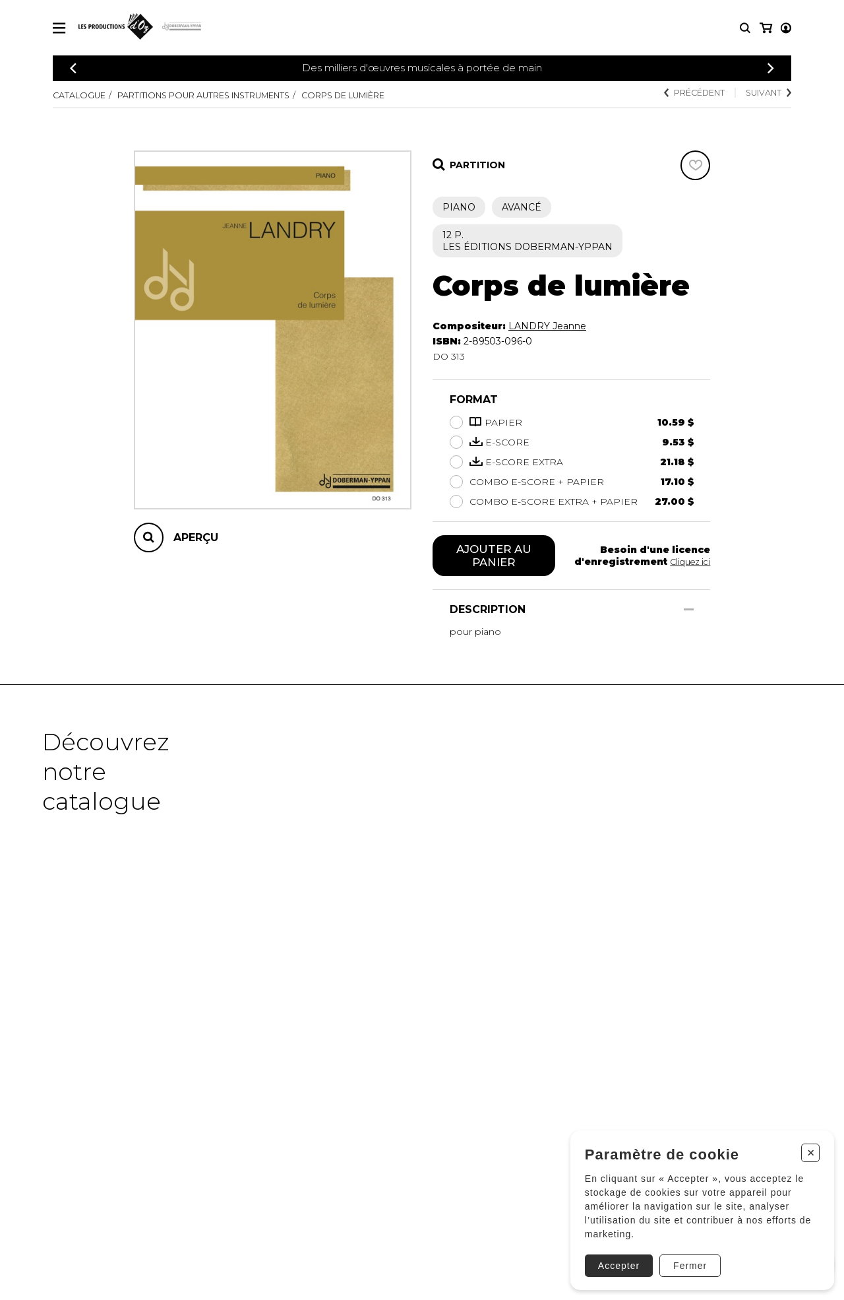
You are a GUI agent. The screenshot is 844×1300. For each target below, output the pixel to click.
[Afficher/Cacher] (689, 612)
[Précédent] (73, 68)
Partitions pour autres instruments (226, 95)
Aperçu (195, 537)
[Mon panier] (785, 28)
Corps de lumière (390, 95)
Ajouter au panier (494, 556)
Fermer (685, 1258)
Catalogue (82, 95)
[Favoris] (695, 165)
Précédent (681, 94)
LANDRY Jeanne (547, 326)
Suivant (764, 94)
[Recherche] (745, 28)
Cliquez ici (687, 563)
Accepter (614, 1258)
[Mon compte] (765, 28)
